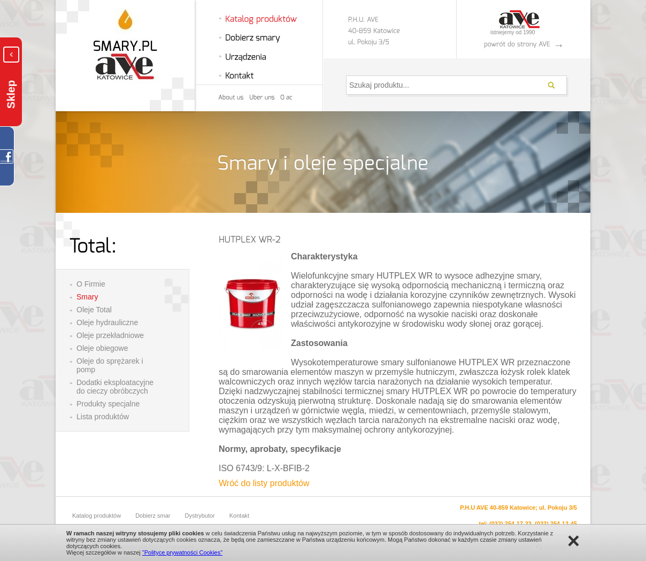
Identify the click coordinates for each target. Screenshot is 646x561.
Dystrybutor (200, 515)
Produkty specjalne (108, 403)
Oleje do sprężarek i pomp (109, 365)
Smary (87, 297)
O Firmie (90, 284)
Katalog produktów (96, 515)
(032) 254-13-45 (556, 523)
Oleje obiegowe (102, 348)
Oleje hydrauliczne (107, 322)
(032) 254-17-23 (510, 523)
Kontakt (239, 515)
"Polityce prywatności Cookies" (182, 552)
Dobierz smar (152, 515)
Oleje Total (94, 309)
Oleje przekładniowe (110, 335)
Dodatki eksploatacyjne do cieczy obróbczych (114, 386)
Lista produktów (102, 416)
